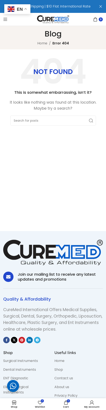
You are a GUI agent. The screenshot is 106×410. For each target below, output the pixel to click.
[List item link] (25, 361)
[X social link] (14, 340)
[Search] (53, 121)
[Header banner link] (46, 6)
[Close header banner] (100, 6)
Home (42, 43)
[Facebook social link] (6, 340)
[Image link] (53, 252)
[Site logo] (53, 19)
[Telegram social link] (37, 340)
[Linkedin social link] (29, 340)
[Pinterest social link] (22, 340)
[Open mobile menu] (5, 19)
